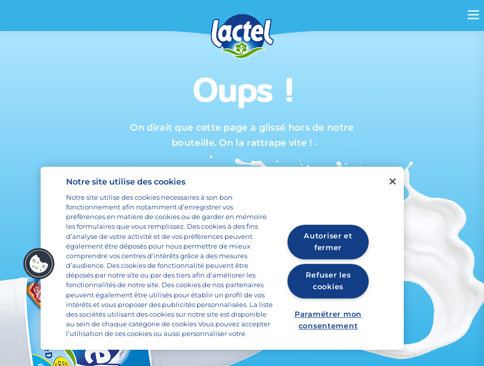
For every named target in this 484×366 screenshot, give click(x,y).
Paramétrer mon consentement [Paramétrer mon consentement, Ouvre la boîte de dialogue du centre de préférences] (328, 320)
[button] (39, 264)
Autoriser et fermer (328, 241)
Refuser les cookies (328, 281)
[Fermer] (392, 181)
